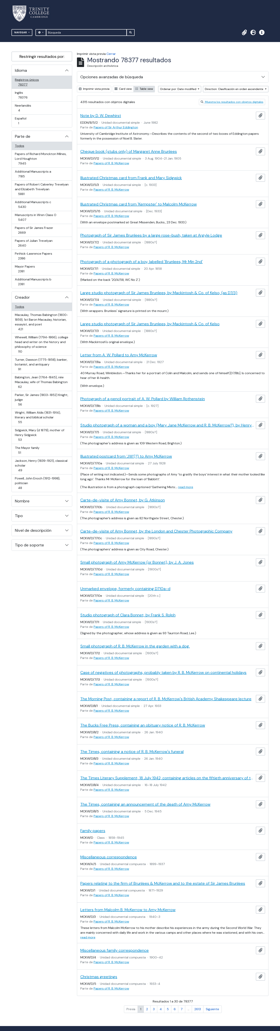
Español (24, 121)
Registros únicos (28, 82)
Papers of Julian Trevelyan (34, 243)
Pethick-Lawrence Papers (33, 256)
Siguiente (212, 1009)
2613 (197, 1009)
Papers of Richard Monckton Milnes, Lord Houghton (40, 158)
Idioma (21, 70)
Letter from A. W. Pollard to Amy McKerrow (118, 355)
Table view (144, 89)
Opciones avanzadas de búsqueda (111, 76)
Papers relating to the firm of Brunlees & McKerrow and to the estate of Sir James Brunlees (162, 883)
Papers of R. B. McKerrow (111, 163)
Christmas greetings (98, 976)
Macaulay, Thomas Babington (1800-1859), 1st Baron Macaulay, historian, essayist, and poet (41, 322)
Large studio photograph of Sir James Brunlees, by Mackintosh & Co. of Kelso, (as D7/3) (158, 292)
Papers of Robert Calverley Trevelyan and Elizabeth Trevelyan (42, 189)
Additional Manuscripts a (33, 174)
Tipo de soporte (29, 545)
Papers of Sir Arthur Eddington (116, 127)
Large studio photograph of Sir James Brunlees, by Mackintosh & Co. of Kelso (150, 323)
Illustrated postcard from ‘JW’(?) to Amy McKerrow (126, 456)
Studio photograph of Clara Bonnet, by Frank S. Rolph (127, 615)
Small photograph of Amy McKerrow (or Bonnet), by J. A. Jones (137, 562)
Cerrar (111, 54)
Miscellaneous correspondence (108, 857)
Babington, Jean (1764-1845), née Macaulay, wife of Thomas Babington (41, 382)
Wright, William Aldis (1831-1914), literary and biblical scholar (38, 417)
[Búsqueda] (86, 32)
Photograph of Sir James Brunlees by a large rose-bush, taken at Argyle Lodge (151, 235)
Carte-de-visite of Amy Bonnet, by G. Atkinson (122, 500)
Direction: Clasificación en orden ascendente (234, 89)
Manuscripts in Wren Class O (35, 217)
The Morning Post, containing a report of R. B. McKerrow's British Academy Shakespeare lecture (165, 698)
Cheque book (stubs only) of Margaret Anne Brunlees (128, 151)
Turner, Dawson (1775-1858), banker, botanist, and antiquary (41, 364)
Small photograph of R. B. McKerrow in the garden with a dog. (135, 646)
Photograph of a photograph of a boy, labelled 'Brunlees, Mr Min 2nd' (141, 261)
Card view (123, 89)
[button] (244, 32)
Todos (19, 146)
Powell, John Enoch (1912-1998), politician (37, 483)
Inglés (28, 95)
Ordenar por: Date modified (178, 89)
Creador (22, 297)
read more (185, 487)
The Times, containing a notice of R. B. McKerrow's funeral (132, 751)
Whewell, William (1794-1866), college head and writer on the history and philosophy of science (41, 344)
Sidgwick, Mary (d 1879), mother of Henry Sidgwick (39, 435)
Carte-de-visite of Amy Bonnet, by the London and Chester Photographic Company (156, 531)
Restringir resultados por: (41, 56)
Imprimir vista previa (94, 89)
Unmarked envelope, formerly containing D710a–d (125, 588)
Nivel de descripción (33, 530)
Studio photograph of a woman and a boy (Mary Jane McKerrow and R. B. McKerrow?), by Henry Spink (167, 425)
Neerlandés (25, 108)
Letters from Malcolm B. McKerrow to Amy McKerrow (127, 909)
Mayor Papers (27, 269)
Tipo (19, 515)
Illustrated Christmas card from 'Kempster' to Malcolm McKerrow (138, 204)
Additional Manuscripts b (33, 282)
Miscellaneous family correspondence (114, 950)
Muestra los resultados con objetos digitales (232, 102)
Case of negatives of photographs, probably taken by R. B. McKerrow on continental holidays (163, 672)
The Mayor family (27, 450)
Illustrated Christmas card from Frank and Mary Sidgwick (131, 177)
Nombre (22, 501)
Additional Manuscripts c (33, 204)
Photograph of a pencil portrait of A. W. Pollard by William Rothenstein (142, 398)
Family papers (92, 830)
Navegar (21, 32)
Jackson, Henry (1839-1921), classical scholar (41, 465)
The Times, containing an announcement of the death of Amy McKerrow (145, 804)
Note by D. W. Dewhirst (100, 115)
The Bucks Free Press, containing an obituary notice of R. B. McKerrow (142, 725)
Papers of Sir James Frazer (34, 230)
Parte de (22, 136)
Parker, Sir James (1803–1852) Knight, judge (41, 399)
